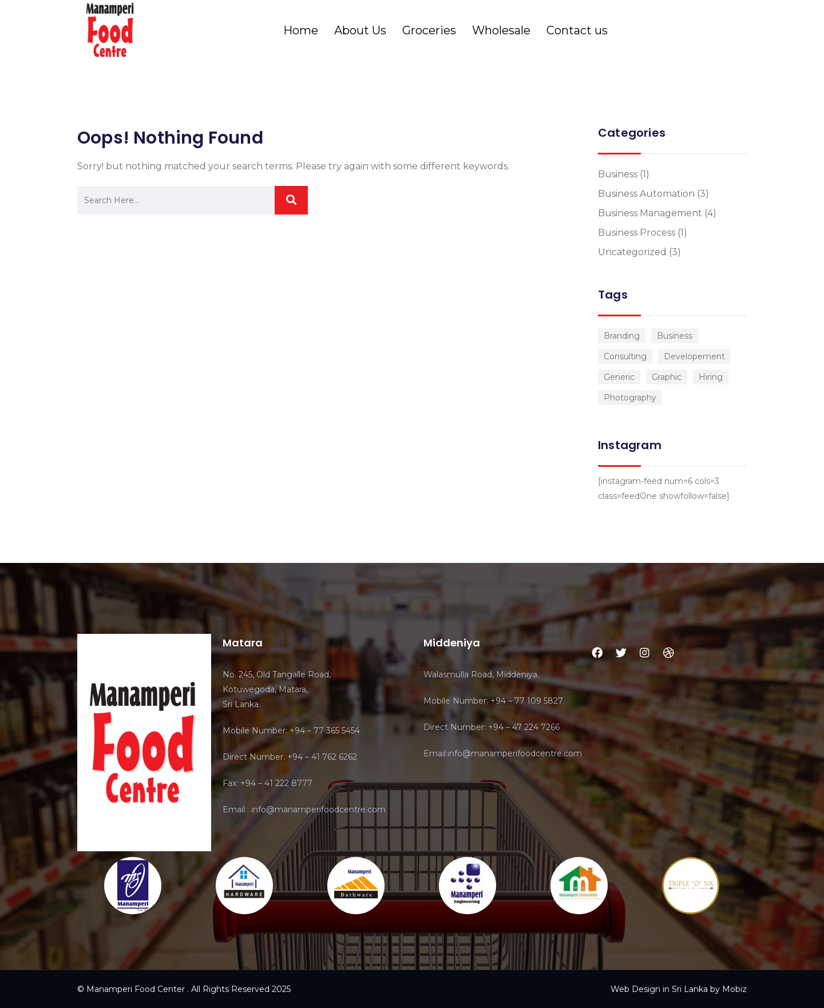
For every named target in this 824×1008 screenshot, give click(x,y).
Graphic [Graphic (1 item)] (667, 377)
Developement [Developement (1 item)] (694, 356)
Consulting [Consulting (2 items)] (625, 356)
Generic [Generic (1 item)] (619, 377)
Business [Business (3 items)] (674, 336)
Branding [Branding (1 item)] (622, 336)
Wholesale (501, 30)
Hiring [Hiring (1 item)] (711, 377)
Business (617, 174)
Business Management (650, 213)
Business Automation (646, 193)
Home (300, 30)
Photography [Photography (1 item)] (630, 397)
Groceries (429, 30)
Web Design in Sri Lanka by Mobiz (679, 989)
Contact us (577, 30)
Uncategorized (632, 252)
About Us (360, 30)
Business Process (636, 232)
